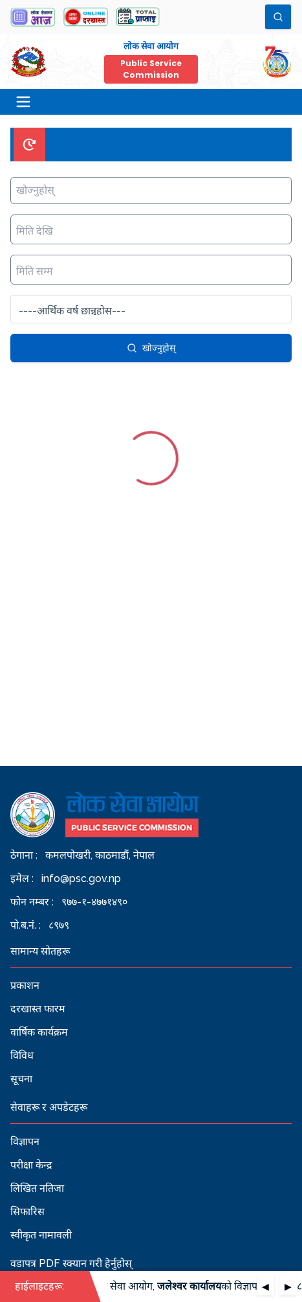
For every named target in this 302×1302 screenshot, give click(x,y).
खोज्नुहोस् (151, 348)
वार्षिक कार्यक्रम (39, 1032)
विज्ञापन (24, 1141)
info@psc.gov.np (81, 878)
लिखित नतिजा (37, 1188)
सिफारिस (27, 1211)
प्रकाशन (24, 985)
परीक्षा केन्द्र (31, 1165)
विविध (22, 1055)
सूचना (21, 1079)
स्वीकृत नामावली (41, 1235)
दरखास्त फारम (37, 1009)
